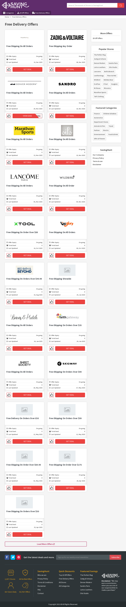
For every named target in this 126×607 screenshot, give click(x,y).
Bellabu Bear (108, 80)
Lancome (97, 71)
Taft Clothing (99, 96)
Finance (97, 113)
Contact (41, 593)
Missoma (107, 88)
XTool (106, 84)
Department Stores (101, 122)
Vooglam (114, 84)
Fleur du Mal (111, 75)
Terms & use (97, 161)
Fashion (97, 130)
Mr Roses (97, 88)
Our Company (98, 155)
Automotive (98, 118)
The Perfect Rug (100, 55)
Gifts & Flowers (99, 138)
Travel (111, 126)
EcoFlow (97, 84)
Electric (106, 130)
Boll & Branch (109, 71)
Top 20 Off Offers (65, 575)
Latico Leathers (99, 67)
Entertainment (99, 134)
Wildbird (97, 80)
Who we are (42, 575)
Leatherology (99, 75)
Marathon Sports (100, 92)
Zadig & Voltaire (100, 59)
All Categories (64, 586)
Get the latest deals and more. (39, 557)
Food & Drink (113, 134)
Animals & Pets (99, 126)
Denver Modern (99, 63)
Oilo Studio (113, 67)
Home (7, 17)
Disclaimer (97, 164)
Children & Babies (109, 113)
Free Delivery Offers (41, 13)
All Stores (62, 582)
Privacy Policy (98, 158)
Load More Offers (46, 544)
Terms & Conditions (45, 582)
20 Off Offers (23, 13)
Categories (8, 13)
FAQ (39, 590)
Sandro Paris (113, 63)
